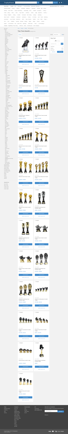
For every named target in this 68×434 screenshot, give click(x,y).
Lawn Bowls (6, 19)
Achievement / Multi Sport (36, 6)
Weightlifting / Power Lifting (13, 25)
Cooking (45, 10)
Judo (5, 120)
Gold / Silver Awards (9, 91)
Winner (25, 25)
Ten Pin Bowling (41, 23)
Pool (5, 21)
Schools (38, 21)
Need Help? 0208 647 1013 (54, 6)
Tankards (5, 177)
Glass (6, 89)
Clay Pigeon (39, 10)
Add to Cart (55, 2)
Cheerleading (26, 10)
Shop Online (6, 6)
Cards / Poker (11, 10)
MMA (23, 19)
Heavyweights (8, 95)
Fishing (14, 14)
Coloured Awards (8, 82)
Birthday (38, 8)
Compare (19, 34)
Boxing (45, 8)
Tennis (35, 23)
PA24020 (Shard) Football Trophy (25, 85)
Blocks (7, 76)
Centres (5, 174)
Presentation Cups (7, 169)
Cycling (9, 12)
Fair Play (45, 12)
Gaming (35, 14)
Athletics (18, 8)
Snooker (43, 21)
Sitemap (5, 412)
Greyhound (6, 115)
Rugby (30, 21)
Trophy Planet (26, 411)
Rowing (26, 21)
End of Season (8, 85)
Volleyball (5, 25)
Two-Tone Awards (8, 105)
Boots (6, 79)
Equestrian (40, 12)
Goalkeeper (7, 90)
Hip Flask (5, 178)
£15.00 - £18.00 (6, 188)
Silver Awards (8, 102)
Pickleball (13, 21)
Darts (17, 12)
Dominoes (28, 12)
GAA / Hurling (29, 14)
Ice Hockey (6, 118)
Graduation (6, 113)
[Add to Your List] (25, 64)
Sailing (34, 21)
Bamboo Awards (6, 168)
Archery (13, 8)
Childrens (34, 10)
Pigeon (45, 19)
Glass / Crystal (7, 112)
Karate (6, 121)
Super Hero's (19, 23)
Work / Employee (36, 25)
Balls (6, 74)
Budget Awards (8, 81)
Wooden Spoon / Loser (9, 106)
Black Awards (8, 75)
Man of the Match (8, 97)
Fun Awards (24, 14)
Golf (15, 6)
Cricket (5, 12)
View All (25, 412)
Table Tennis (30, 23)
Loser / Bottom (12, 19)
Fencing (5, 14)
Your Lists (62, 6)
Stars (15, 23)
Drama (32, 12)
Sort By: (51, 34)
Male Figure (7, 96)
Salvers (5, 175)
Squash (5, 23)
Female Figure (8, 86)
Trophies (11, 6)
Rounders (21, 21)
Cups (6, 84)
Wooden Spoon (29, 25)
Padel (41, 19)
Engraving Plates (6, 164)
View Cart (53, 51)
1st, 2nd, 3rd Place (27, 6)
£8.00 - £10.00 (6, 185)
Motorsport (20, 6)
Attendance (23, 8)
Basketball (34, 8)
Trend (25, 408)
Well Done (21, 25)
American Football (7, 8)
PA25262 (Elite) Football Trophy (24, 360)
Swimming (25, 23)
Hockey (6, 117)
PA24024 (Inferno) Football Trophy (41, 85)
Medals (5, 173)
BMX (41, 8)
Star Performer (11, 23)
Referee (7, 100)
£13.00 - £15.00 (6, 187)
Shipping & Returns (7, 408)
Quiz (9, 21)
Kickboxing (6, 122)
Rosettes (17, 21)
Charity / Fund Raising (19, 10)
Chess (30, 10)
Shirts (6, 101)
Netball (34, 19)
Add (62, 43)
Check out (60, 51)
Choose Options (25, 61)
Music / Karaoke (29, 19)
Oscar (38, 19)
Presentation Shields (7, 170)
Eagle (36, 12)
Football (19, 14)
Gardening (40, 14)
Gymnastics (6, 116)
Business (5, 10)
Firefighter (10, 14)
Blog (5, 411)
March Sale (5, 28)
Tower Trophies (6, 167)
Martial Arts (18, 19)
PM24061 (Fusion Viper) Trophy (24, 176)
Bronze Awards (8, 80)
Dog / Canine (22, 12)
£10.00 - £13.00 (6, 186)
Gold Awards (8, 92)
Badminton (28, 8)
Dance (13, 12)
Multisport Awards (6, 165)
